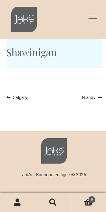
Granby (90, 97)
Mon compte (17, 202)
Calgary (19, 97)
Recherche (53, 202)
